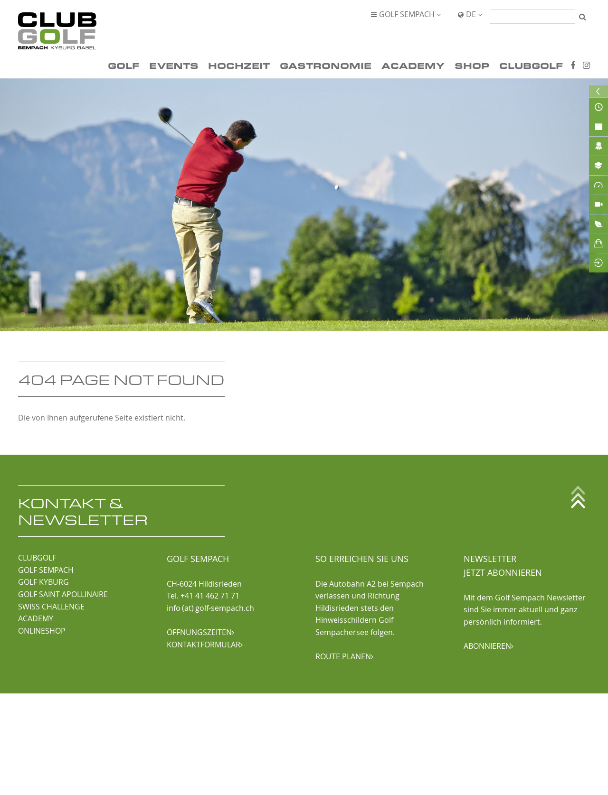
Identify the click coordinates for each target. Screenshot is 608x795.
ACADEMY (35, 618)
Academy (413, 65)
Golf (123, 65)
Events (174, 65)
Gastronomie (325, 65)
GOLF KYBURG (43, 582)
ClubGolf (531, 65)
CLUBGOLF (37, 557)
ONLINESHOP (42, 631)
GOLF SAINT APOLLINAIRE (63, 594)
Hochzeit (239, 65)
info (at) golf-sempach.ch (210, 608)
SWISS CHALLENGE (51, 606)
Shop (472, 65)
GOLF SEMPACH (46, 570)
